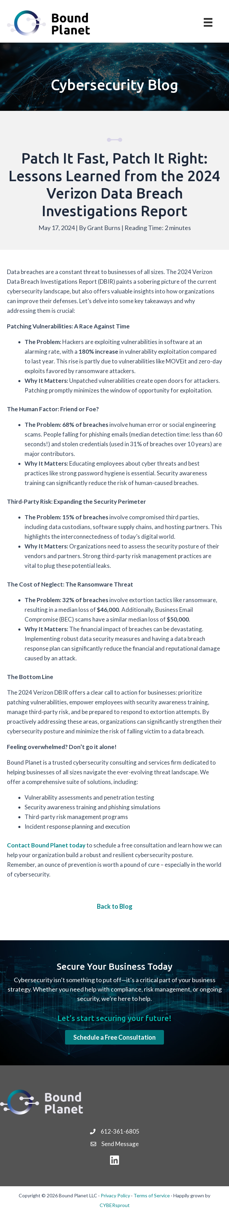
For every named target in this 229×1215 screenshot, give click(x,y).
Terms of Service (152, 1195)
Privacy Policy (115, 1195)
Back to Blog (114, 906)
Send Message (120, 1143)
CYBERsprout (115, 1205)
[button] (114, 1037)
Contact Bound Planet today (46, 845)
